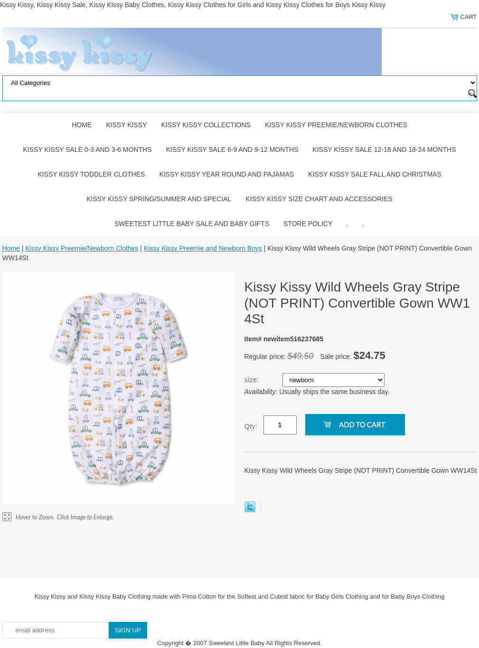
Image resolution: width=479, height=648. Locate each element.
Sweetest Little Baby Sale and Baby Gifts (191, 223)
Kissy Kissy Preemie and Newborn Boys (203, 248)
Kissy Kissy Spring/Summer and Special (158, 199)
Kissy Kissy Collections (206, 125)
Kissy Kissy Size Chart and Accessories (318, 199)
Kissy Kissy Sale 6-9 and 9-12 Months (232, 149)
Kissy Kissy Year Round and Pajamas (226, 174)
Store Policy (307, 223)
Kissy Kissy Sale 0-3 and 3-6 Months (87, 149)
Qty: (251, 426)
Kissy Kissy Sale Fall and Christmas (374, 174)
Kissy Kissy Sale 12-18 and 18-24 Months (384, 149)
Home (82, 125)
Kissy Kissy (126, 125)
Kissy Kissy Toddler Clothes (91, 174)
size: (252, 380)
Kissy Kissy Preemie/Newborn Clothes (336, 125)
